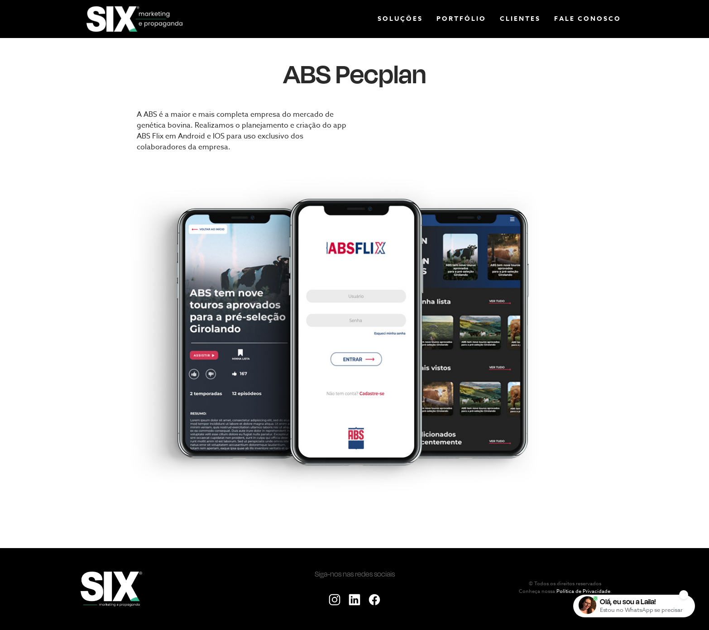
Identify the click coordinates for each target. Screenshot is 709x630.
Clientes (520, 19)
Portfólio (461, 19)
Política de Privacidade (583, 591)
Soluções (400, 19)
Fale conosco (587, 19)
